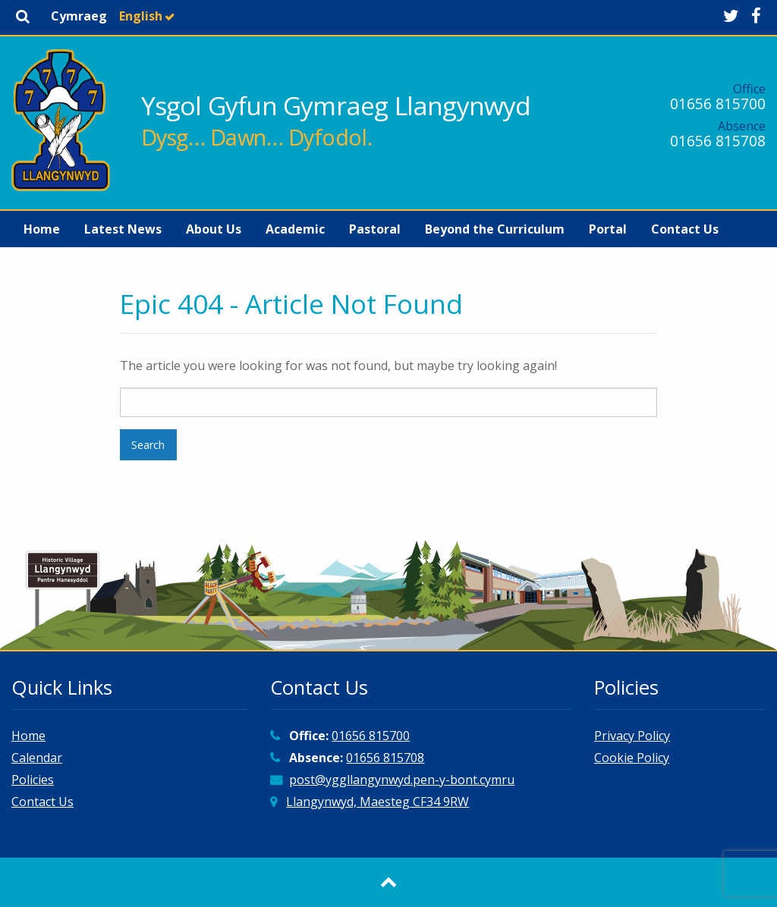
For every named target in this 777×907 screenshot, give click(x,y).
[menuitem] (41, 229)
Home (42, 229)
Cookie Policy (631, 757)
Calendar (36, 757)
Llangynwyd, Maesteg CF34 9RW (377, 801)
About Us (213, 229)
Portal (608, 229)
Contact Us (685, 229)
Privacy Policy (632, 735)
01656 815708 (718, 141)
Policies (32, 779)
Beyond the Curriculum (495, 229)
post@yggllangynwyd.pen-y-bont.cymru (401, 779)
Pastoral (375, 229)
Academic (295, 229)
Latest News (123, 229)
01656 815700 (718, 103)
